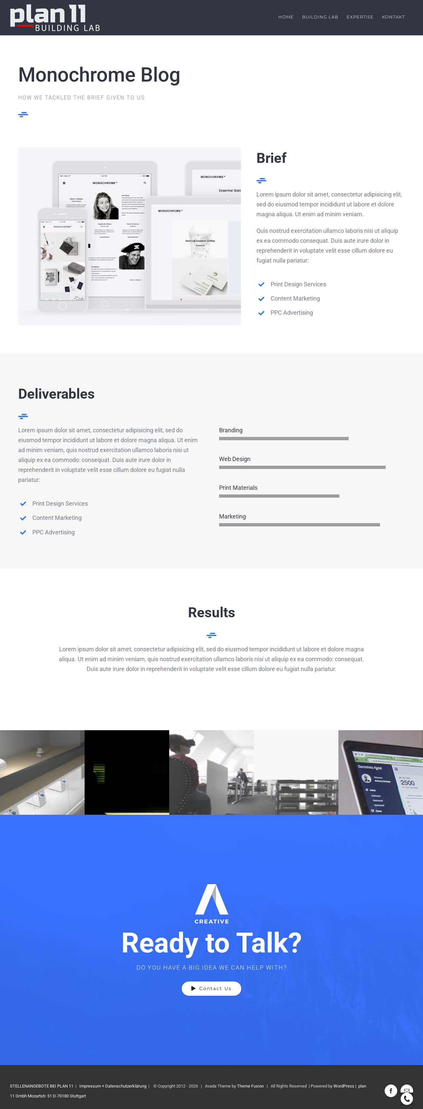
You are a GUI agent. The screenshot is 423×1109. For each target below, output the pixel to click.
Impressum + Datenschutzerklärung (112, 1086)
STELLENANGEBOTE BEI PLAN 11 (41, 1086)
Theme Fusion (250, 1086)
